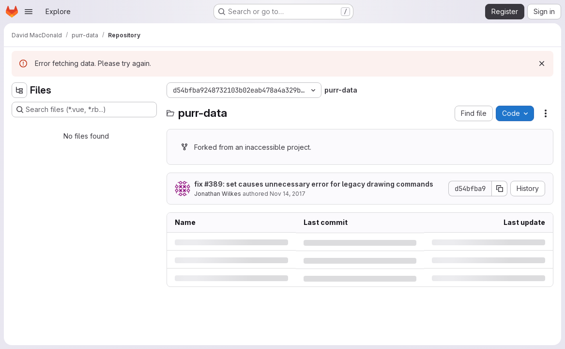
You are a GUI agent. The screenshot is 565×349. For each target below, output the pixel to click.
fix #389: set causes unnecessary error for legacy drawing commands (313, 184)
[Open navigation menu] (28, 11)
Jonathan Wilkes (217, 193)
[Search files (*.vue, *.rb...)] (84, 109)
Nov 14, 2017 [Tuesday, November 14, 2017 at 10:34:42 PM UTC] (287, 193)
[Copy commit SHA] (499, 188)
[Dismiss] (542, 63)
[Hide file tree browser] (19, 90)
